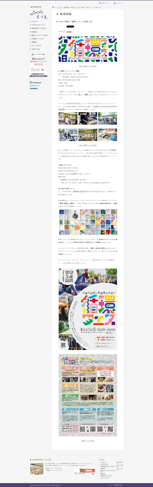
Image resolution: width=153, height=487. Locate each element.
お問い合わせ (105, 3)
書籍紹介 (103, 473)
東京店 (47, 468)
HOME (102, 459)
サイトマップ (119, 3)
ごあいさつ (104, 462)
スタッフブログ (105, 477)
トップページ (59, 7)
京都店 (48, 470)
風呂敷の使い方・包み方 (108, 466)
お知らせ (72, 7)
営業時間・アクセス (106, 475)
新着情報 (66, 7)
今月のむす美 (104, 464)
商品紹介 (103, 468)
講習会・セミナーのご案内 (108, 471)
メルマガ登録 (120, 466)
